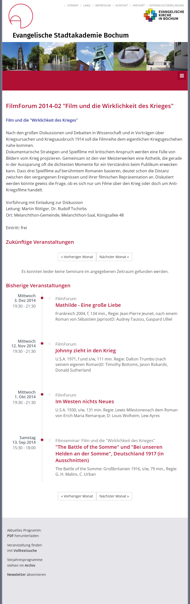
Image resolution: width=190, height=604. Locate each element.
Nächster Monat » (114, 256)
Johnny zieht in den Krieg (85, 350)
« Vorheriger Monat (77, 256)
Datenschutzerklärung (166, 5)
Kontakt (122, 5)
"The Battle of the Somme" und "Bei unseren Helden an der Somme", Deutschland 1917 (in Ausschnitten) (109, 454)
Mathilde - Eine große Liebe (88, 305)
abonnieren (26, 574)
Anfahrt (139, 5)
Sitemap (72, 5)
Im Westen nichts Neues (84, 401)
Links (87, 5)
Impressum (103, 5)
